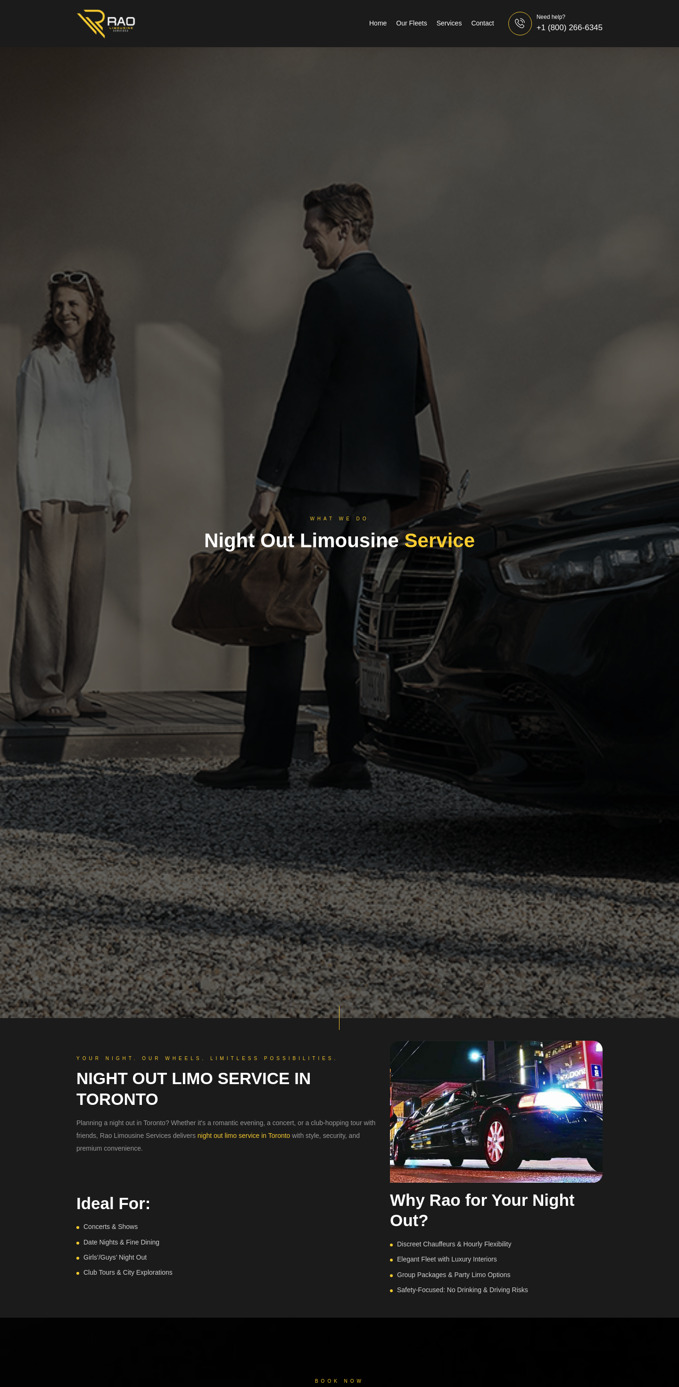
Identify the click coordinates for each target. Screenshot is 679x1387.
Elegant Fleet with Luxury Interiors (447, 1259)
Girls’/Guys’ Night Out (115, 1257)
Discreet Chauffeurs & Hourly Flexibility (454, 1244)
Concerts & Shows (110, 1226)
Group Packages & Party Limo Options (453, 1274)
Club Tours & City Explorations (128, 1272)
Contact (482, 23)
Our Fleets (411, 23)
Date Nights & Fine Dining (121, 1242)
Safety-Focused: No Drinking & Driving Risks (462, 1290)
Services (449, 23)
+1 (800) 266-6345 (570, 27)
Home (378, 23)
